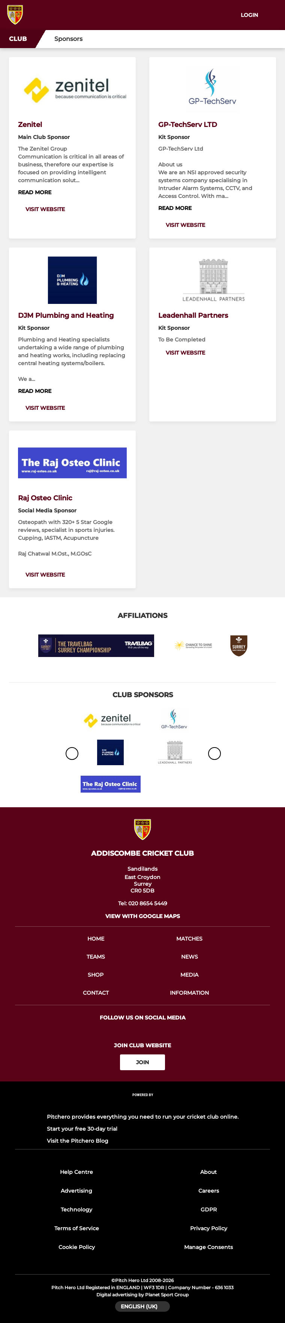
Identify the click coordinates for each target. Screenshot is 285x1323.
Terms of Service (76, 1228)
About (208, 1172)
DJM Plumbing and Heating (66, 315)
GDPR (209, 1209)
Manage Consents (208, 1247)
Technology (76, 1209)
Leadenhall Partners (193, 315)
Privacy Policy (208, 1228)
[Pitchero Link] (142, 1105)
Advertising (76, 1190)
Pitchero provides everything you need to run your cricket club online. (142, 1116)
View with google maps (142, 916)
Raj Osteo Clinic (45, 498)
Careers (208, 1190)
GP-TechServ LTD (187, 125)
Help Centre (76, 1172)
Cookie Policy (76, 1247)
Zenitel (30, 125)
